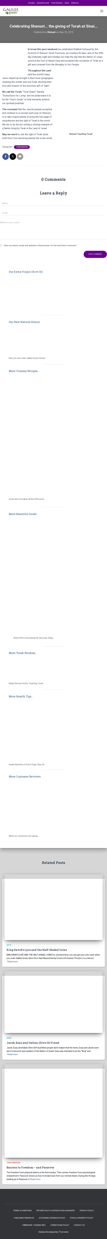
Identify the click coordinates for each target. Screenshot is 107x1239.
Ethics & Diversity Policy (81, 1218)
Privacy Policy (87, 1211)
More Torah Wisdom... (23, 653)
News (67, 3)
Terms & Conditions (22, 1211)
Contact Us (79, 1225)
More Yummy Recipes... (24, 371)
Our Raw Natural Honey (24, 322)
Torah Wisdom (57, 3)
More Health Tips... (21, 696)
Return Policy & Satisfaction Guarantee (56, 1211)
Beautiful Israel (43, 3)
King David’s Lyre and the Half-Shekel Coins (37, 950)
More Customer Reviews (25, 776)
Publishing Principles (24, 1218)
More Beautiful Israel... (23, 514)
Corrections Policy (59, 1225)
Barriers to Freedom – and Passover (30, 1167)
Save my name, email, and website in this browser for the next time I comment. (40, 245)
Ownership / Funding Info (34, 1225)
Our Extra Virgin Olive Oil (26, 271)
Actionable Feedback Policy (52, 1218)
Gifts (9, 945)
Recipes (31, 3)
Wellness (75, 3)
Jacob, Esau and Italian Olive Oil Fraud (33, 1042)
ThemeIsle (64, 1232)
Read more (12, 961)
